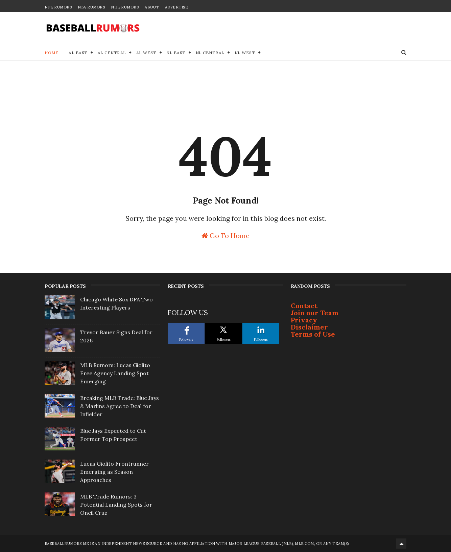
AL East (78, 52)
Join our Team (314, 313)
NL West (245, 52)
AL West (146, 52)
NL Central (210, 52)
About (152, 7)
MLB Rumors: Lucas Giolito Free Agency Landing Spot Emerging (115, 373)
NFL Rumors (58, 7)
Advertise (176, 7)
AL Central (112, 52)
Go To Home (225, 235)
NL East (176, 52)
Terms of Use (313, 334)
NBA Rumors (91, 7)
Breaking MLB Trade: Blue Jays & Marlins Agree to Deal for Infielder (119, 406)
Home (51, 52)
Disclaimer (309, 327)
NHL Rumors (125, 7)
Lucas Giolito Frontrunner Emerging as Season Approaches (114, 471)
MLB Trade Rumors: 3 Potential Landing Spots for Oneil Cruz (116, 504)
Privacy (304, 320)
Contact (304, 305)
